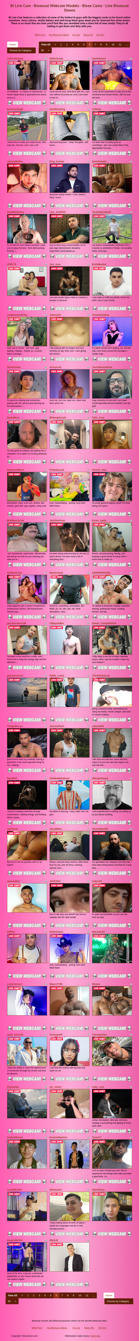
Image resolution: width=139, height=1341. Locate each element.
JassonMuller (15, 161)
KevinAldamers (58, 1137)
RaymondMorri (15, 469)
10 (113, 44)
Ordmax (96, 109)
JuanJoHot (13, 881)
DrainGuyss (56, 931)
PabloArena (56, 58)
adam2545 (98, 726)
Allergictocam (100, 778)
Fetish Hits (95, 1336)
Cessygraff (56, 1034)
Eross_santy (99, 520)
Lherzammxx (99, 1034)
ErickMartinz (99, 264)
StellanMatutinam (60, 778)
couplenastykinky (17, 314)
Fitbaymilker (57, 623)
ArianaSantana (100, 314)
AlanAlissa (98, 1189)
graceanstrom (15, 675)
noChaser (12, 828)
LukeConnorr (14, 984)
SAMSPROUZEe (101, 572)
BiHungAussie (58, 417)
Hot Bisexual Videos (59, 34)
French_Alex (99, 469)
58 (42, 50)
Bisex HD (88, 34)
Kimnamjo (13, 1087)
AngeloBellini (15, 1240)
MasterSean (56, 572)
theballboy (13, 417)
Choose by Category (21, 50)
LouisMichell (14, 1189)
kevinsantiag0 (15, 109)
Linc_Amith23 (58, 212)
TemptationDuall (101, 212)
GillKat (11, 931)
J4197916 (55, 881)
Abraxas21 (56, 1189)
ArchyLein (55, 367)
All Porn (100, 34)
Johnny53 (55, 314)
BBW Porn (40, 34)
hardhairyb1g (57, 109)
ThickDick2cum (101, 675)
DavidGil (12, 778)
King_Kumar (57, 161)
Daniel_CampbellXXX (104, 623)
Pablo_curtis (57, 675)
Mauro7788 (56, 984)
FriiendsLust (57, 469)
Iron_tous (55, 264)
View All (45, 44)
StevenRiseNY (100, 828)
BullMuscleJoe (15, 520)
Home (12, 44)
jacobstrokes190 (16, 623)
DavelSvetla (14, 367)
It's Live (76, 34)
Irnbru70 (97, 881)
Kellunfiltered (15, 1137)
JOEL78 (11, 264)
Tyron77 (96, 1137)
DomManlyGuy (15, 212)
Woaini (96, 984)
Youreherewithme (102, 367)
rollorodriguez (15, 58)
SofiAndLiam (14, 572)
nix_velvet (55, 1087)
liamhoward (99, 58)
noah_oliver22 (15, 1034)
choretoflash (57, 726)
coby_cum (98, 1087)
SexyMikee (56, 828)
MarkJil (54, 1240)
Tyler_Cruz (98, 417)
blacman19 (98, 931)
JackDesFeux (57, 520)
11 (120, 44)
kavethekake (99, 161)
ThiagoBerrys (15, 726)
